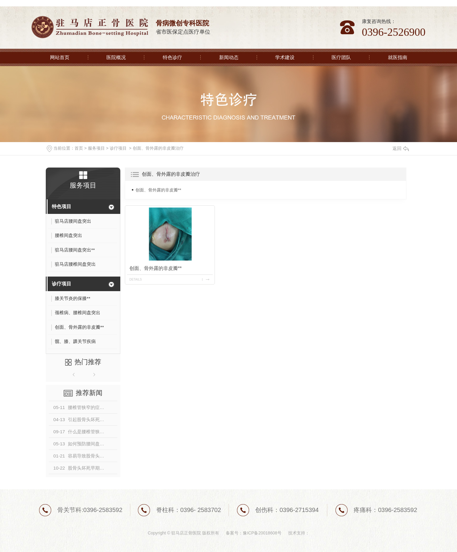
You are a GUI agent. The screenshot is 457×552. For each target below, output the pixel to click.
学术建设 (285, 57)
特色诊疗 (172, 57)
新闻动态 (229, 57)
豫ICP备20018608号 (262, 532)
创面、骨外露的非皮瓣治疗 (158, 148)
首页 (79, 148)
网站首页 (59, 57)
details (135, 279)
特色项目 (61, 206)
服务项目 (96, 148)
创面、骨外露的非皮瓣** (158, 190)
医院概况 (116, 57)
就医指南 (397, 57)
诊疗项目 (118, 148)
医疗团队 (341, 57)
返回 (400, 148)
